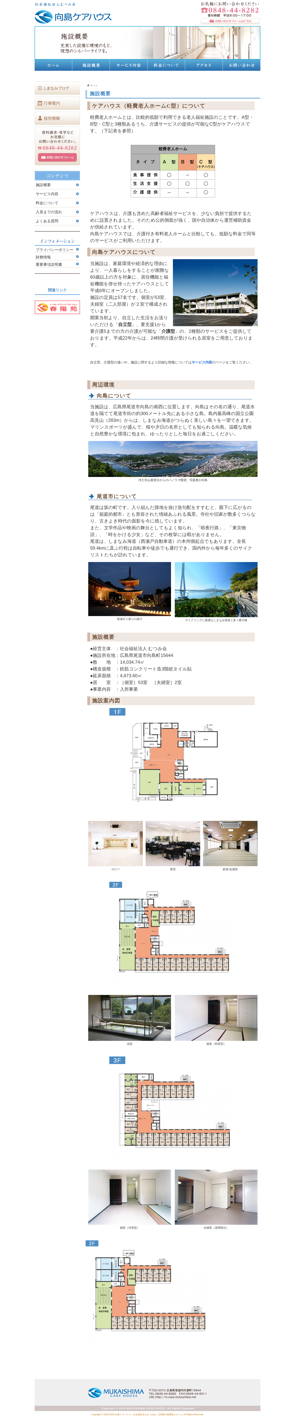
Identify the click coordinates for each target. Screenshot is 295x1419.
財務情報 (43, 257)
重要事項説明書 (49, 264)
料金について (47, 203)
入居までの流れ (49, 212)
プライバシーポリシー (54, 250)
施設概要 (43, 185)
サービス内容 (202, 362)
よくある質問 (49, 221)
